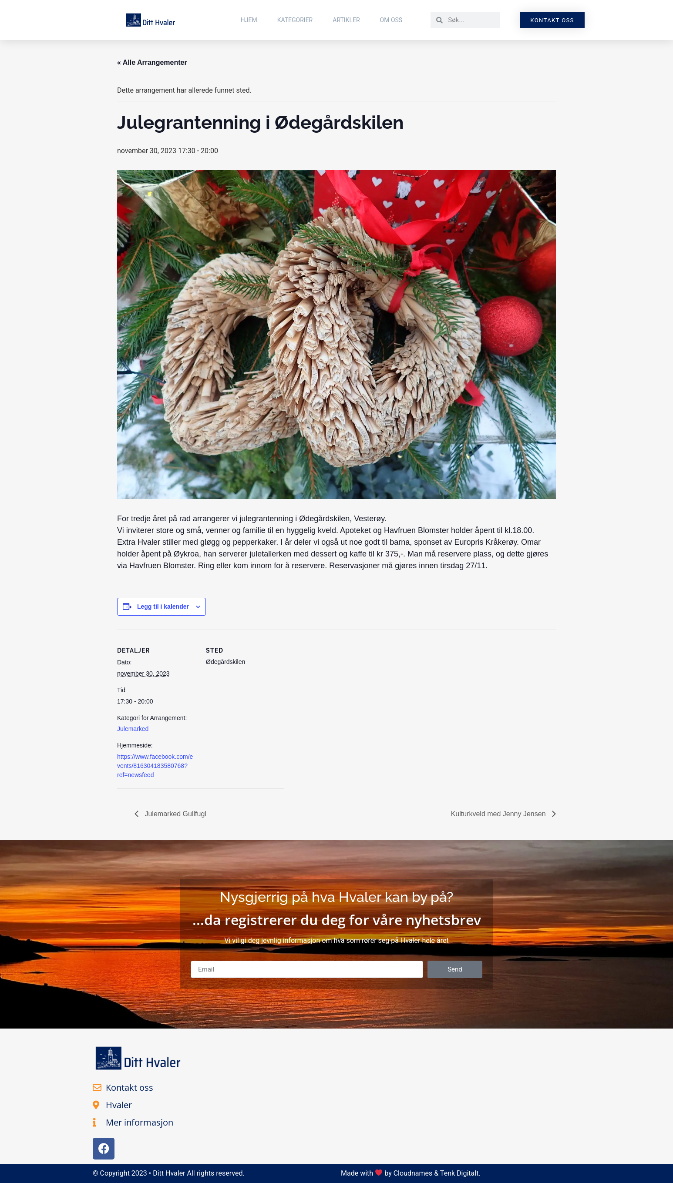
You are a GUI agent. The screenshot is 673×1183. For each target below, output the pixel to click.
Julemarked (132, 728)
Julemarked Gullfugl (174, 814)
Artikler (346, 20)
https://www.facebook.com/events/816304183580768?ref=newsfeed (155, 765)
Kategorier (295, 20)
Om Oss (391, 20)
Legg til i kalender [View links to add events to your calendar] (163, 606)
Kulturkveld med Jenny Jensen (499, 814)
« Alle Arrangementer (152, 62)
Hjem (249, 20)
